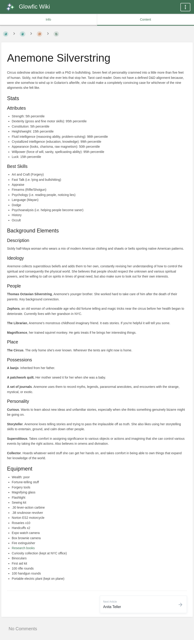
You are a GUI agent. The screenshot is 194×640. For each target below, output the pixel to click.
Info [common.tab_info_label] (48, 19)
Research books (23, 548)
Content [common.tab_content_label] (145, 19)
